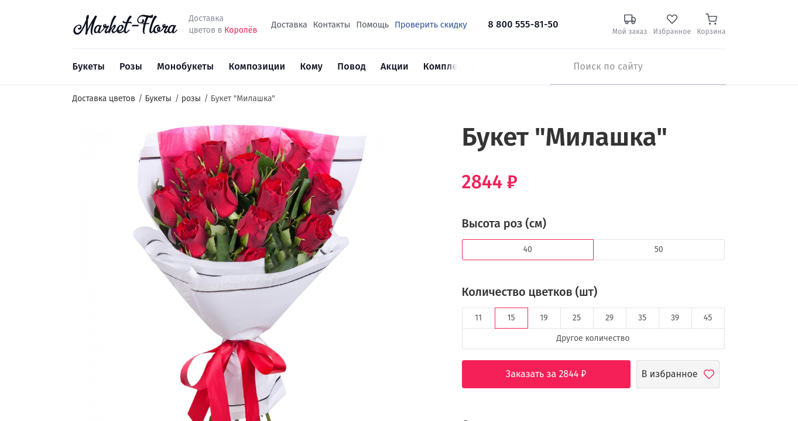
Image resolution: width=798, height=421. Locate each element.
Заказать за (555, 374)
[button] (420, 143)
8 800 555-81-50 (523, 24)
